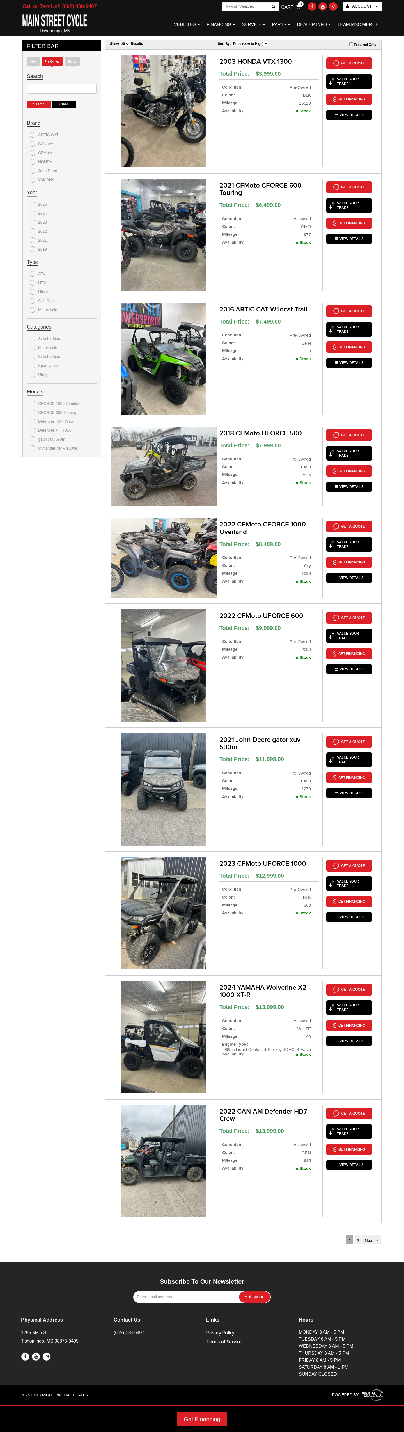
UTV (38, 283)
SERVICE (253, 24)
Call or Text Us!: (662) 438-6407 (59, 6)
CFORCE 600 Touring (53, 412)
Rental (72, 61)
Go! (273, 7)
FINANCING (221, 24)
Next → (372, 1240)
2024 (38, 213)
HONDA (41, 162)
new (33, 61)
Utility (39, 292)
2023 (38, 222)
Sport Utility (44, 365)
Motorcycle (43, 310)
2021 (38, 240)
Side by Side (45, 338)
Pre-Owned (52, 61)
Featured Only (362, 44)
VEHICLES (187, 24)
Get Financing (202, 1419)
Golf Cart (42, 301)
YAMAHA (42, 180)
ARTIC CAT (44, 135)
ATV (37, 274)
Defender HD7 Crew (52, 421)
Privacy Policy (220, 1333)
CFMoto (41, 153)
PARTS (281, 24)
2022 (38, 231)
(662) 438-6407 (129, 1332)
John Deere (44, 171)
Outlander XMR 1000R (54, 448)
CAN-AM (42, 144)
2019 (38, 249)
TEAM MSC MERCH (358, 24)
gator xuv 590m (47, 439)
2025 (38, 204)
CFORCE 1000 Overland (56, 403)
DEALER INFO (313, 24)
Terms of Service (224, 1342)
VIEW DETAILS (349, 107)
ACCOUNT (362, 6)
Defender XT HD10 (51, 430)
